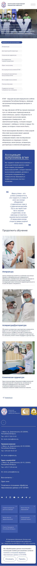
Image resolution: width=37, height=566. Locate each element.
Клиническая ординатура (9, 55)
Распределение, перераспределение (8, 60)
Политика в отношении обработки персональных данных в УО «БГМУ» (15, 486)
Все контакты (6, 477)
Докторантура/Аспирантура (10, 51)
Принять (22, 559)
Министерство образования (25, 508)
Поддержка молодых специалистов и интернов (9, 89)
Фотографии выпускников (9, 79)
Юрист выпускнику (7, 65)
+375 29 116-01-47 (10, 451)
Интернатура (5, 46)
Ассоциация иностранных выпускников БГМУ (9, 74)
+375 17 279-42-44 (10, 467)
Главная (3, 11)
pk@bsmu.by (12, 455)
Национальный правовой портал (26, 518)
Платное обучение (7, 84)
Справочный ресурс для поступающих (8, 508)
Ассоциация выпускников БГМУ (11, 69)
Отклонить (9, 559)
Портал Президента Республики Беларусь (9, 528)
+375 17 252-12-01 (10, 436)
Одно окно (5, 481)
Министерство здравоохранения (8, 518)
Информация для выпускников (11, 42)
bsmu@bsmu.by (13, 439)
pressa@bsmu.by (13, 472)
